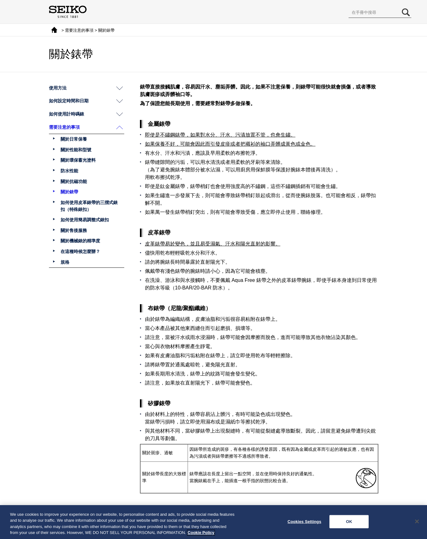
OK (349, 521)
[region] (213, 522)
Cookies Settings (304, 521)
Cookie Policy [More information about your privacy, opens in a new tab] (201, 532)
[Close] (417, 521)
